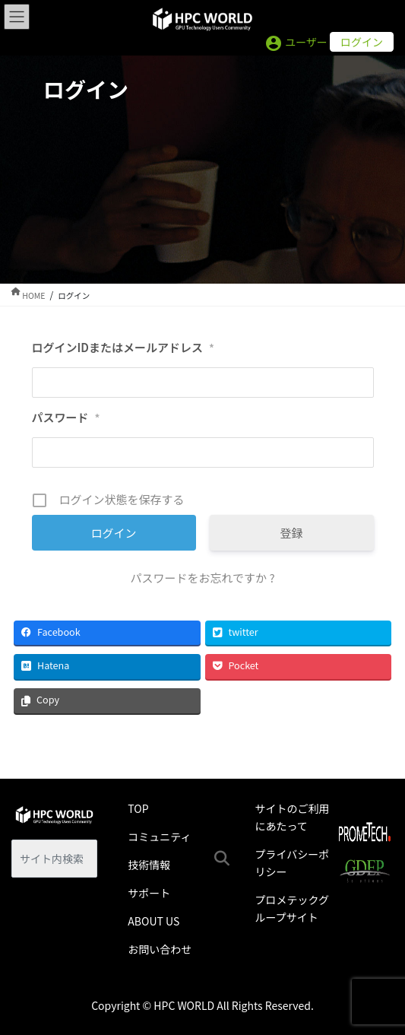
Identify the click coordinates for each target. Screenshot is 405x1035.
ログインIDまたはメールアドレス (123, 347)
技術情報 (149, 864)
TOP (138, 808)
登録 (291, 533)
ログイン (361, 41)
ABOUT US (153, 921)
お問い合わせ (159, 949)
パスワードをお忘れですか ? (202, 578)
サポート (149, 892)
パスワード (66, 417)
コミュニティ (159, 836)
